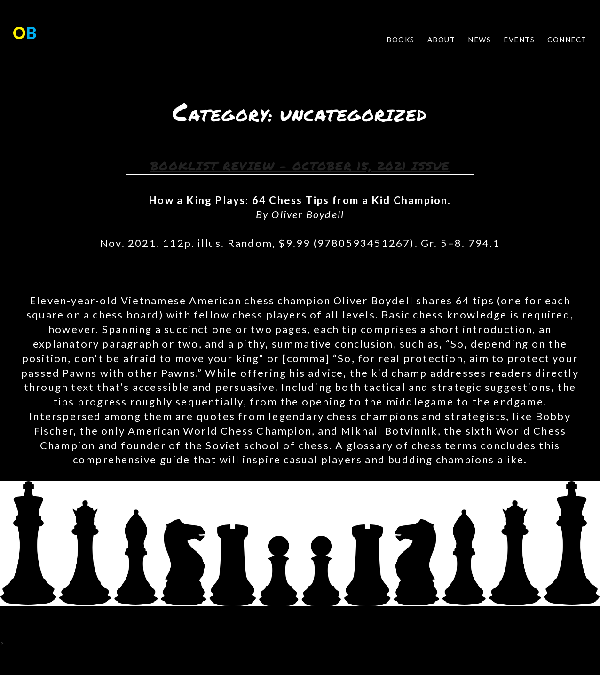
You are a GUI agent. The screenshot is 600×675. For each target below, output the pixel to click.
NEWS (479, 39)
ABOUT (441, 39)
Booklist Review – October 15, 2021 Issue (300, 165)
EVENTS (519, 39)
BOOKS (401, 39)
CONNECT (567, 39)
